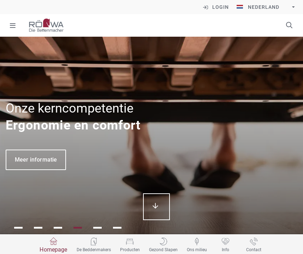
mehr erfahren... (156, 206)
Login (220, 7)
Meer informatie (36, 159)
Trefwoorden (289, 25)
